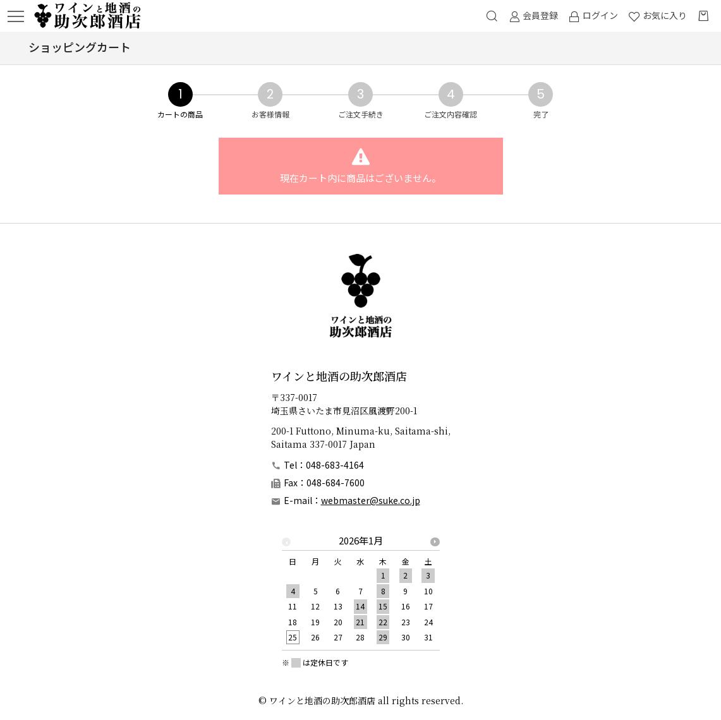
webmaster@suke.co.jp (370, 500)
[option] (361, 592)
